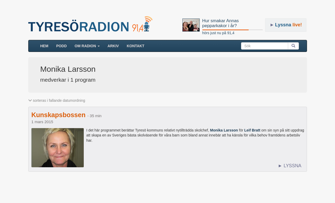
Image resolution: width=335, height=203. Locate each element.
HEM (46, 45)
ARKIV (113, 46)
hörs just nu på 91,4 (218, 33)
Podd (61, 46)
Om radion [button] (87, 46)
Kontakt (135, 46)
